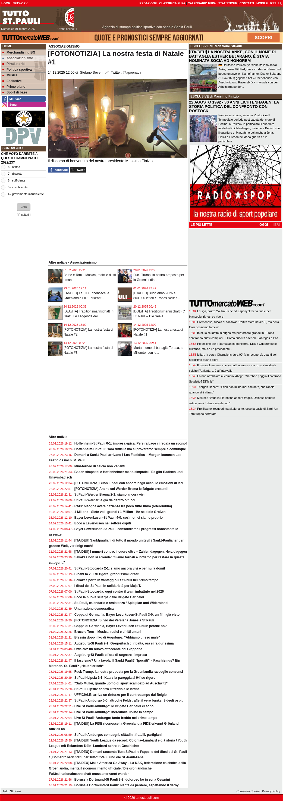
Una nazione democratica (94, 609)
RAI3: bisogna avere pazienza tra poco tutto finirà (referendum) (123, 506)
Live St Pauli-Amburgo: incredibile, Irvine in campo (113, 712)
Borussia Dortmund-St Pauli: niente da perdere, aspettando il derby (126, 785)
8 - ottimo (14, 166)
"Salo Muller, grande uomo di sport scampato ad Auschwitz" (121, 683)
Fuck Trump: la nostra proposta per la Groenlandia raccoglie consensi (128, 672)
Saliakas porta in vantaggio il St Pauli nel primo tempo (116, 580)
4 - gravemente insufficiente (26, 194)
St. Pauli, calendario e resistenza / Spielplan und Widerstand (121, 603)
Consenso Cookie (248, 791)
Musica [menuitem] (10, 75)
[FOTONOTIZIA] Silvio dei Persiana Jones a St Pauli (114, 620)
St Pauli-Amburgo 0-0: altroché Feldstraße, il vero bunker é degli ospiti (129, 700)
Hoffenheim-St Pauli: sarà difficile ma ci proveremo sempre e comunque (130, 449)
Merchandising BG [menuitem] (18, 52)
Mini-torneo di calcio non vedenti (99, 466)
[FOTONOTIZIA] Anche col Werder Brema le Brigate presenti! (121, 489)
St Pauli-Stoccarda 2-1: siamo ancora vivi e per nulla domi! (119, 568)
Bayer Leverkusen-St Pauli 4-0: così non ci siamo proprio (118, 518)
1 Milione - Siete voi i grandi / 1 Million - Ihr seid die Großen (120, 512)
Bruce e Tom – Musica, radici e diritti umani (108, 632)
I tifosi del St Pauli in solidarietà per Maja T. (107, 586)
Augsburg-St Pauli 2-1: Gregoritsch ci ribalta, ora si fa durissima (124, 643)
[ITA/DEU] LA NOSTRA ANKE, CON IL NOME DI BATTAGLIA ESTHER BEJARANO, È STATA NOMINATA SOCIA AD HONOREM (232, 56)
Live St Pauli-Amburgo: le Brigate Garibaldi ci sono (113, 706)
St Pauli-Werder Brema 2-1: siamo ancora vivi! (110, 494)
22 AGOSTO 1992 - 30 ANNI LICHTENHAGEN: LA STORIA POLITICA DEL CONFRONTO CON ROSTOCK (234, 106)
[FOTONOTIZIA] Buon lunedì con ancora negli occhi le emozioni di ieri (128, 483)
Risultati (23, 214)
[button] (23, 207)
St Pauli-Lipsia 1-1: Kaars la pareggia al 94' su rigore (114, 678)
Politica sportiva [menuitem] (17, 69)
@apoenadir (132, 72)
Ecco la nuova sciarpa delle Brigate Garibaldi (109, 597)
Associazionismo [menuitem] (17, 58)
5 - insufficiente (17, 187)
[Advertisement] (23, 301)
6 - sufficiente (16, 180)
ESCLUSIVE (199, 46)
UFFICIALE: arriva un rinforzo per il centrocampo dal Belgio (120, 695)
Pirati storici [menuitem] (13, 64)
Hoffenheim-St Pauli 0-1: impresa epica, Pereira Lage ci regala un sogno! (130, 443)
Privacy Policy (271, 791)
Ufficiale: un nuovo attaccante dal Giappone (108, 649)
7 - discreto (15, 173)
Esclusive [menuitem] (11, 81)
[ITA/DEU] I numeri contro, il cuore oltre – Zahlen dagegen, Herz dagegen (130, 551)
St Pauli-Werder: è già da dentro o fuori (104, 500)
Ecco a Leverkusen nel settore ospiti (102, 523)
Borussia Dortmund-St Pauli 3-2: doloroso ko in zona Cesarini (122, 779)
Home (7, 46)
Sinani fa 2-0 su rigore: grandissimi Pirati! (106, 574)
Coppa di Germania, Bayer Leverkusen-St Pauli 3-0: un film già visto (127, 615)
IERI (276, 225)
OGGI (263, 225)
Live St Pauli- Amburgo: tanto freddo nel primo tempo (116, 718)
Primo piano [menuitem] (13, 87)
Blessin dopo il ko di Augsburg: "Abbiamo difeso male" (117, 637)
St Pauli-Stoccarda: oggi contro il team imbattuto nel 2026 (119, 591)
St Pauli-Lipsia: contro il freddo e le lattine (107, 689)
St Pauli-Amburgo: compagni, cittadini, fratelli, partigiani (118, 735)
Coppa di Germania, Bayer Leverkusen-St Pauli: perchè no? (120, 626)
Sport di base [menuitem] (14, 92)
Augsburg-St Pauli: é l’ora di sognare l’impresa (110, 655)
